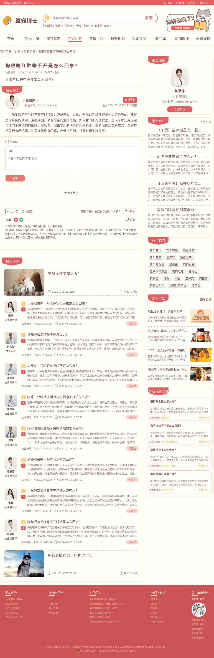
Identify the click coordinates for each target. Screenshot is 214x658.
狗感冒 (154, 608)
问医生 (132, 323)
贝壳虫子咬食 (168, 465)
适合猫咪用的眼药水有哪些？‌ (103, 599)
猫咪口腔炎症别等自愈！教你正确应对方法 (180, 209)
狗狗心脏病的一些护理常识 (70, 555)
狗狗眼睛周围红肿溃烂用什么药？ (101, 211)
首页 (10, 38)
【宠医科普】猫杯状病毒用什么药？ (180, 183)
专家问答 (75, 38)
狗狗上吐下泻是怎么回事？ (166, 425)
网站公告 (180, 2)
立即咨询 (179, 109)
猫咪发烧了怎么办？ (64, 273)
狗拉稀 (154, 612)
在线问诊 (53, 604)
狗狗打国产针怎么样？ (163, 474)
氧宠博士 (155, 599)
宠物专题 (53, 38)
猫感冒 (59, 25)
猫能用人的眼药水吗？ (100, 617)
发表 (15, 178)
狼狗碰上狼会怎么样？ (163, 401)
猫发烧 (98, 25)
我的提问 (53, 608)
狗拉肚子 (70, 25)
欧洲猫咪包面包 (169, 441)
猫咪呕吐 (88, 25)
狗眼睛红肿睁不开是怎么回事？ (104, 621)
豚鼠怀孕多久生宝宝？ (163, 449)
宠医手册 (32, 38)
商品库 (160, 38)
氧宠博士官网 (157, 621)
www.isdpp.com (25, 230)
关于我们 (192, 2)
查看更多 (206, 122)
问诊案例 (203, 38)
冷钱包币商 (167, 489)
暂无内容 (27, 211)
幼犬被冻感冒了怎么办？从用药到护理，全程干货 (180, 156)
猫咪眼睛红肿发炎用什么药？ (103, 608)
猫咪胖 (165, 417)
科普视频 (118, 38)
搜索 (149, 17)
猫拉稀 (154, 617)
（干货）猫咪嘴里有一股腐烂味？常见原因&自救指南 (180, 130)
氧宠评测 (139, 38)
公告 (51, 599)
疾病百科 (96, 38)
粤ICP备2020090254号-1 (124, 650)
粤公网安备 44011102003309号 (95, 650)
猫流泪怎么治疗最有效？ (101, 612)
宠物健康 (182, 38)
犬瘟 (78, 25)
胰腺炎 (108, 25)
